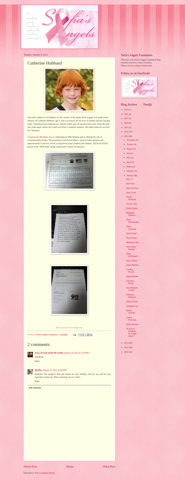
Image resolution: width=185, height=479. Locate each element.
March (129, 167)
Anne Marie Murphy (131, 248)
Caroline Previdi (130, 270)
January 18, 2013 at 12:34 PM (76, 353)
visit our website (133, 66)
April (129, 162)
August (130, 149)
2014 (126, 132)
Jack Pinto (130, 183)
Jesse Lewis (131, 192)
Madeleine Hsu (132, 242)
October (130, 144)
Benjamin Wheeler (130, 214)
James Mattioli (132, 265)
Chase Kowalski (131, 227)
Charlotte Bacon (130, 282)
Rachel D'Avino (130, 311)
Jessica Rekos (132, 261)
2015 (126, 127)
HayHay (38, 370)
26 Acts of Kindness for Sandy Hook (131, 332)
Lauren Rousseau (131, 318)
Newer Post (30, 466)
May (129, 158)
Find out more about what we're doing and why (69, 327)
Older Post (109, 466)
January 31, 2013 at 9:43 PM (55, 370)
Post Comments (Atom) (45, 473)
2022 (126, 114)
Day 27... (130, 179)
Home (69, 466)
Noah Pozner (131, 238)
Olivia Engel (131, 233)
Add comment (34, 388)
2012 (126, 343)
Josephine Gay (132, 306)
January (130, 175)
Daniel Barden (132, 276)
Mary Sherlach (132, 188)
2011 (126, 347)
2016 (126, 123)
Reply (37, 361)
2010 (126, 352)
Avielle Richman (131, 198)
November (131, 140)
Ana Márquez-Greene (132, 289)
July (128, 153)
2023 (126, 110)
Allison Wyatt (132, 301)
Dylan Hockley (132, 324)
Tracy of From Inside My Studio (49, 353)
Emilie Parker (132, 208)
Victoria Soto (131, 204)
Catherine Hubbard (131, 296)
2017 (126, 118)
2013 (126, 136)
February (131, 171)
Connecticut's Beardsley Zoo (40, 137)
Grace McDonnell (132, 255)
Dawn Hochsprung (132, 221)
